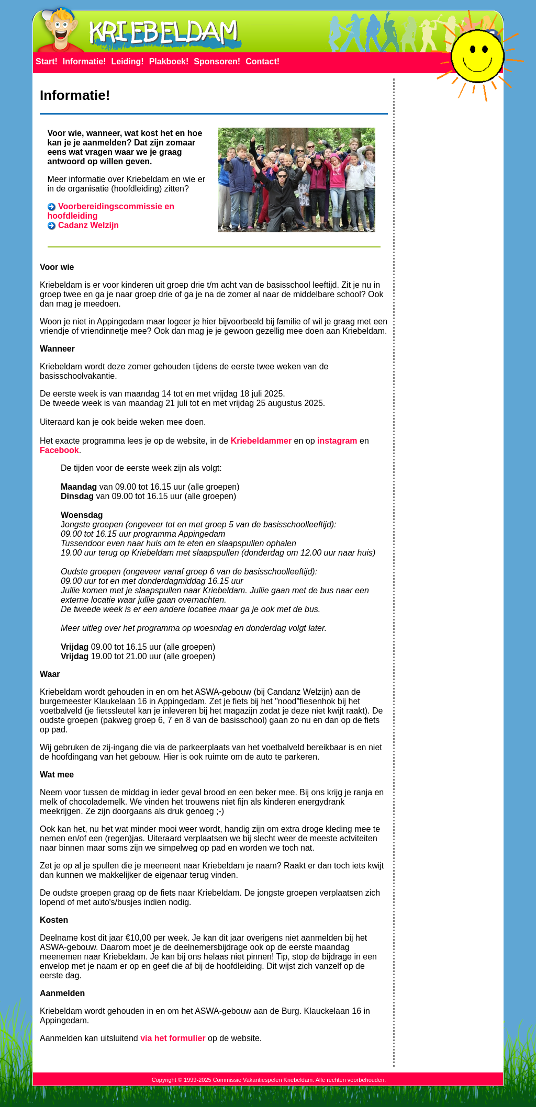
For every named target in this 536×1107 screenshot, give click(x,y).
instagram (337, 440)
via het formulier (172, 1038)
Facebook (59, 450)
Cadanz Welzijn (88, 225)
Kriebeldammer (261, 440)
